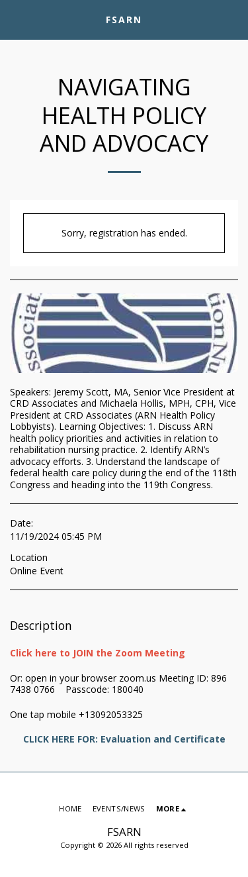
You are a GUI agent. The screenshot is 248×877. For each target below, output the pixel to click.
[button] (14, 18)
